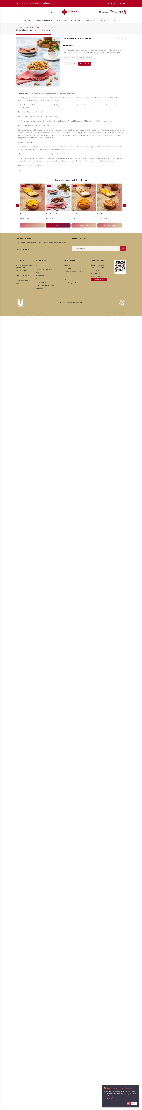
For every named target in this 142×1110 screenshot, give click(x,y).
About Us (67, 265)
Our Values (67, 268)
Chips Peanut (76, 214)
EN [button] (122, 3)
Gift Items (104, 20)
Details (111, 1099)
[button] (36, 84)
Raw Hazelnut (51, 214)
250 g (73, 57)
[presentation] (17, 205)
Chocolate (39, 288)
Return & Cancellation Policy (24, 313)
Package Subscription (43, 279)
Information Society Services (73, 271)
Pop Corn (101, 214)
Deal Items (61, 20)
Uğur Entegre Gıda (70, 283)
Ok (128, 1103)
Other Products (41, 282)
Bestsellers (76, 20)
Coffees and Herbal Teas (44, 269)
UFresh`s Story (69, 274)
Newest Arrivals (44, 20)
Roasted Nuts (39, 27)
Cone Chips (24, 214)
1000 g (88, 57)
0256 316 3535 (96, 273)
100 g (65, 57)
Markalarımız (68, 280)
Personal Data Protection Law (40, 313)
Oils (37, 272)
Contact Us (99, 279)
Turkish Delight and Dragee (45, 285)
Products (28, 20)
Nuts (31, 27)
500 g (80, 57)
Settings (134, 1103)
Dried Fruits (40, 275)
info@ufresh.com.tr (98, 276)
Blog (116, 20)
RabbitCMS (121, 312)
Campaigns (90, 20)
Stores (66, 277)
